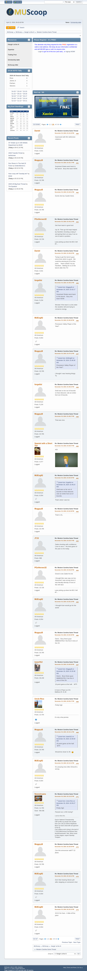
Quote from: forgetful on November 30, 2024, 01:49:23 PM (65, 485)
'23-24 (19, 91)
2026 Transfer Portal (15, 153)
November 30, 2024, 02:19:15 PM (64, 909)
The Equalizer (12, 186)
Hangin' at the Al (13, 44)
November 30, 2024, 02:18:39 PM (64, 846)
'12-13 (13, 101)
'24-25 (13, 91)
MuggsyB (39, 160)
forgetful (38, 280)
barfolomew (12, 155)
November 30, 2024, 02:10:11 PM (64, 732)
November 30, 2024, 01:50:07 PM (64, 445)
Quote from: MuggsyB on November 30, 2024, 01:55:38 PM (65, 671)
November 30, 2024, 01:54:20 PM (64, 570)
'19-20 (25, 94)
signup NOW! (70, 51)
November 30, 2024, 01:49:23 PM (64, 387)
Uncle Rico (39, 699)
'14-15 (19, 98)
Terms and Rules (71, 967)
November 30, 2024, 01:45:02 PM (64, 253)
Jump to (50, 953)
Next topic (77, 942)
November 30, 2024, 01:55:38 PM (64, 635)
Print (78, 124)
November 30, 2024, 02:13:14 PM (64, 763)
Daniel (37, 131)
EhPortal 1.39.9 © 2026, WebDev (13, 967)
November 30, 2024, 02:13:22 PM (64, 796)
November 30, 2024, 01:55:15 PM (64, 601)
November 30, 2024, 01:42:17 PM (64, 162)
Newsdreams (40, 794)
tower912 (39, 662)
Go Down (36, 124)
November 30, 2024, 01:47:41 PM (64, 353)
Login (40, 51)
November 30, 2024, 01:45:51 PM (64, 282)
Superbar (11, 49)
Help (64, 967)
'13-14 (25, 98)
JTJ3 (37, 538)
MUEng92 (39, 318)
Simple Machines (20, 968)
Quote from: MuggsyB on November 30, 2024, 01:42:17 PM (65, 289)
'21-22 (13, 94)
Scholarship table (76, 22)
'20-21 (19, 94)
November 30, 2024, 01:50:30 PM (64, 478)
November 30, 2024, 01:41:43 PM (64, 133)
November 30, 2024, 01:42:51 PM (64, 192)
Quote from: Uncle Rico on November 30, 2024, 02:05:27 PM (65, 803)
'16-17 (25, 96)
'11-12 (19, 101)
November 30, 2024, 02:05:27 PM (64, 701)
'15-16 (13, 98)
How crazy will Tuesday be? (17, 173)
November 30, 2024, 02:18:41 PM (64, 876)
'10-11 (25, 101)
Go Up (35, 939)
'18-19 (13, 96)
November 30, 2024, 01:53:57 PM (64, 540)
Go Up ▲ (80, 967)
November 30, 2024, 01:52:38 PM (64, 511)
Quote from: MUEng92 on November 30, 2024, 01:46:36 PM (65, 360)
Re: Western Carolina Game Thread (66, 131)
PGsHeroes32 (41, 219)
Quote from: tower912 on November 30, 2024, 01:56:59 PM (65, 739)
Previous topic (67, 942)
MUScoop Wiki (13, 65)
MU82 (21, 145)
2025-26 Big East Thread (17, 184)
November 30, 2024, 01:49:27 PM (64, 416)
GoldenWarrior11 (20, 166)
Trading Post (12, 55)
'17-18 (19, 96)
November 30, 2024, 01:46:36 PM (64, 320)
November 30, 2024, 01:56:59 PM (64, 664)
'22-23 (25, 91)
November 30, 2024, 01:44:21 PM (64, 221)
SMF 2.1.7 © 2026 (9, 968)
